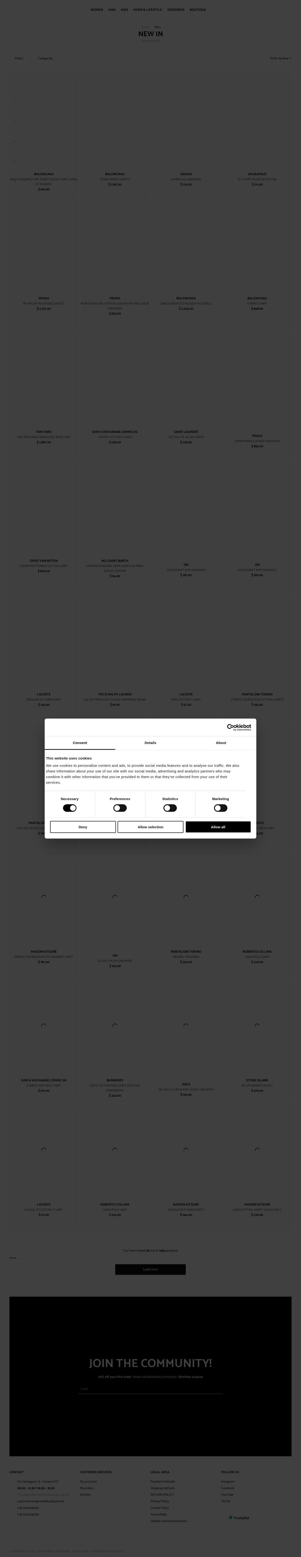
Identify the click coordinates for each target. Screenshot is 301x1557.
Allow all (218, 827)
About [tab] (221, 743)
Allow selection (150, 827)
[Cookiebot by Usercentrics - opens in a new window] (230, 727)
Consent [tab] (80, 743)
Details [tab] (150, 743)
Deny (83, 827)
